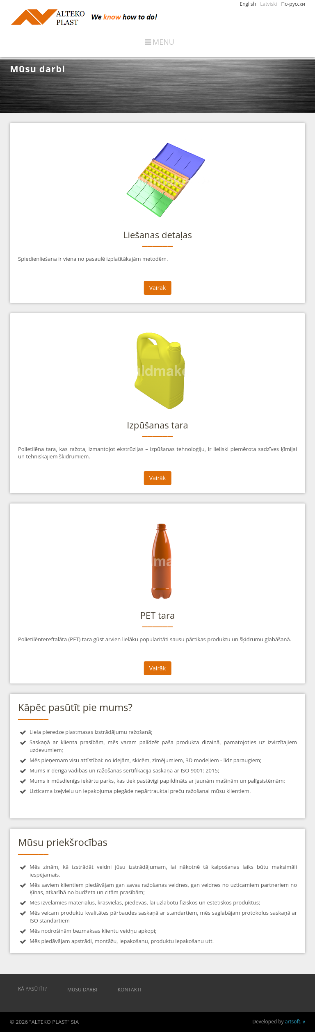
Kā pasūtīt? (32, 988)
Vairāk (157, 288)
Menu (163, 42)
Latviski (268, 3)
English (248, 3)
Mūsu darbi (82, 989)
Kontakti (129, 989)
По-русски (293, 3)
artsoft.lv (295, 1021)
